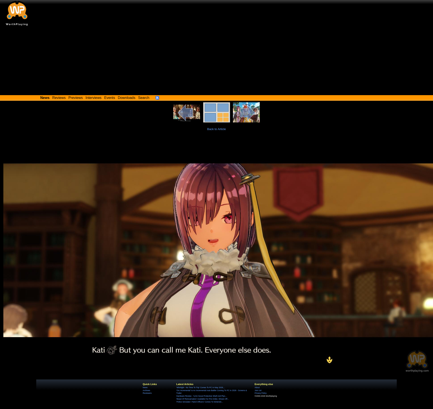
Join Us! (258, 390)
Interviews (93, 98)
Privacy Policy (261, 393)
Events (109, 98)
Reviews (59, 98)
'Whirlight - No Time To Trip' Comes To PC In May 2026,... (200, 387)
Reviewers (147, 393)
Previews (75, 98)
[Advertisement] (216, 61)
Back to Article (216, 129)
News (145, 387)
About (257, 387)
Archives (146, 390)
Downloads (126, 98)
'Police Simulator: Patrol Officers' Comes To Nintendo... (199, 402)
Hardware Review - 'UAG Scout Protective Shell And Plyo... (201, 396)
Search (143, 98)
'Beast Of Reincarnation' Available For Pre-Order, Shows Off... (202, 399)
